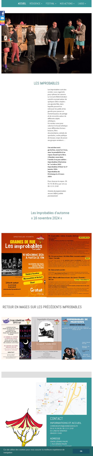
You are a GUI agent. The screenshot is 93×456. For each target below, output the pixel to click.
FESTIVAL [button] (51, 3)
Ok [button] (81, 451)
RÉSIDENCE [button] (36, 3)
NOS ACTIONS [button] (67, 3)
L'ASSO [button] (82, 3)
